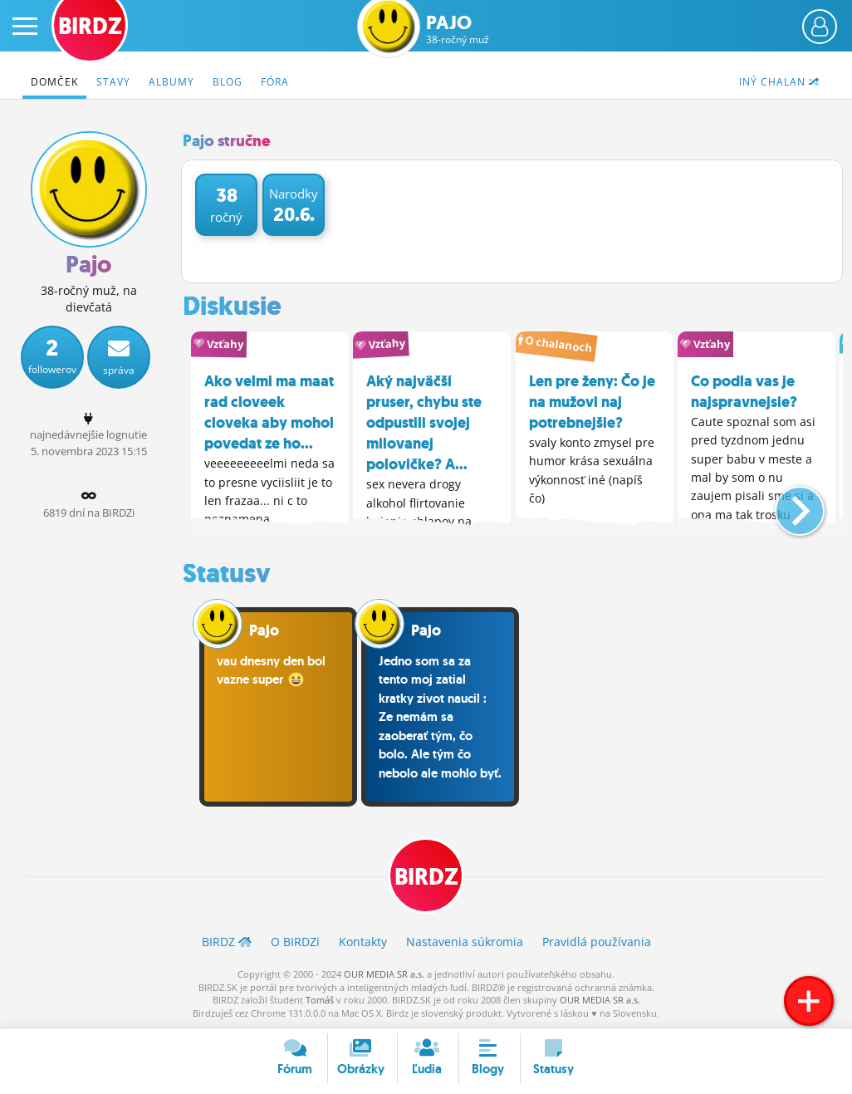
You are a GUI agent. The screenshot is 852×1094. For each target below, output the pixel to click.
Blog (227, 82)
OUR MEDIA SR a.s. (384, 974)
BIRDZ (426, 876)
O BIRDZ (295, 941)
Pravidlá (596, 941)
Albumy (171, 82)
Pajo (457, 29)
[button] (786, 504)
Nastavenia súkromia (464, 941)
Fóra (275, 82)
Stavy (113, 82)
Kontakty (363, 941)
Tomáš (320, 999)
